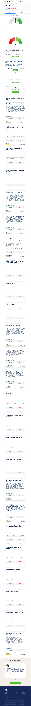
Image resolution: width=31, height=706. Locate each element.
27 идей (7, 31)
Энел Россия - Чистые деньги (14, 612)
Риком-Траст (8, 321)
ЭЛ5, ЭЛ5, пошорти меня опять (15, 215)
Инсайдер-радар (23, 694)
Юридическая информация (15, 692)
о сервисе (6, 692)
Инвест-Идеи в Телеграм (10, 690)
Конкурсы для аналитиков (7, 693)
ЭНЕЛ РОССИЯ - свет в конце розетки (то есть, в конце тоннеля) (14, 392)
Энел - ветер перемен (12, 591)
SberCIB (7, 121)
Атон (7, 188)
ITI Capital (8, 386)
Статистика (23, 693)
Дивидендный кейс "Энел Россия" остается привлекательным (13, 635)
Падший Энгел (10, 304)
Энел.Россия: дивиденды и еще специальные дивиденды (15, 525)
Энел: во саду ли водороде (13, 459)
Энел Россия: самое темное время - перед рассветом (14, 193)
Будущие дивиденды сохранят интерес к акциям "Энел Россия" (15, 126)
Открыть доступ (15, 56)
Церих (7, 542)
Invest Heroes (9, 410)
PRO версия (23, 1)
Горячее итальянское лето (13, 370)
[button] (12, 679)
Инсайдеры (20, 12)
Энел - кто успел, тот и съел (14, 437)
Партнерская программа (7, 697)
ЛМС (7, 344)
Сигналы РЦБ (9, 365)
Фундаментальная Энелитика (14, 348)
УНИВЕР (7, 300)
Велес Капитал (9, 255)
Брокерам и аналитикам (7, 695)
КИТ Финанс (8, 498)
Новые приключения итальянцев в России (12, 503)
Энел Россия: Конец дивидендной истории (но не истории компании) (14, 261)
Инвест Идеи (23, 692)
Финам (7, 143)
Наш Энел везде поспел (13, 569)
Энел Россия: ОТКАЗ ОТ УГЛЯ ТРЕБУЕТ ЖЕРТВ (14, 548)
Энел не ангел (10, 283)
